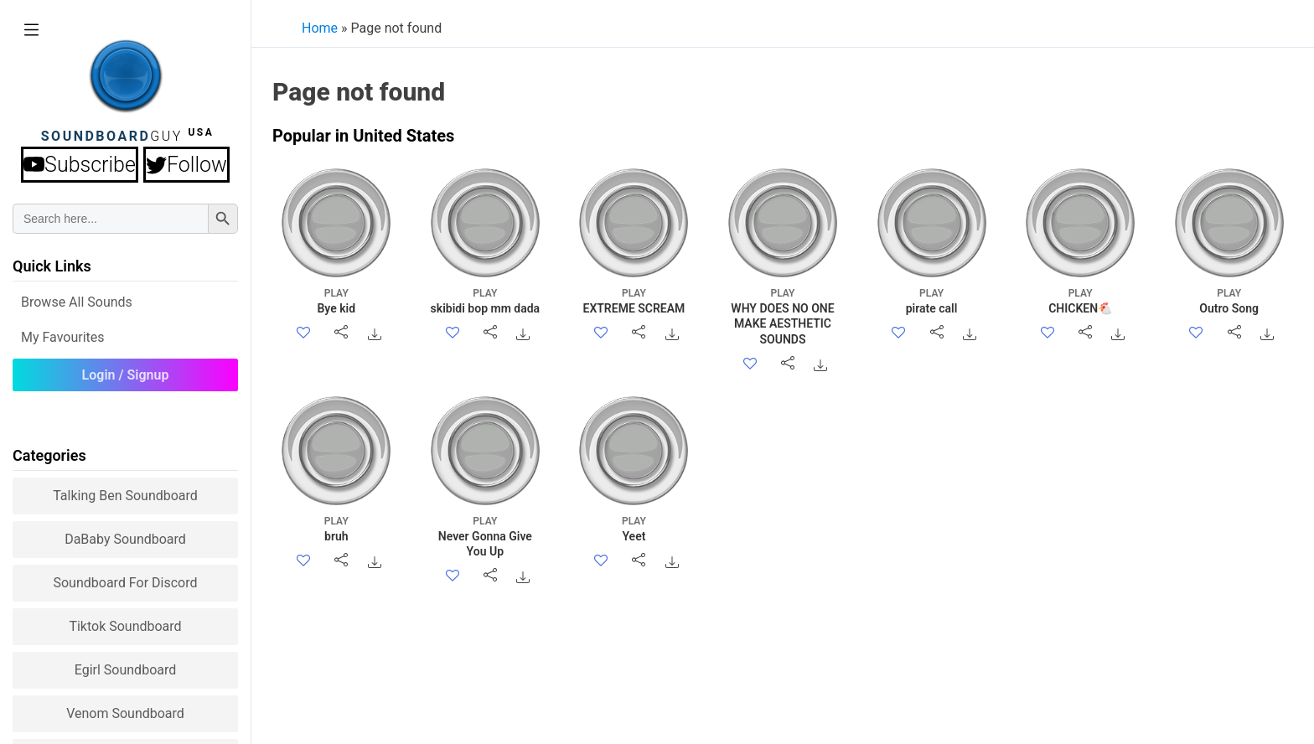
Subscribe (79, 164)
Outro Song (1229, 300)
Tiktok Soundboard (125, 626)
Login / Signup (125, 375)
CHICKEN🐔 (1080, 300)
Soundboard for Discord (125, 583)
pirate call (931, 300)
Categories (49, 455)
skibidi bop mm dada (484, 300)
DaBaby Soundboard (125, 539)
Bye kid (336, 300)
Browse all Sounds (76, 302)
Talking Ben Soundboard (125, 496)
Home (320, 28)
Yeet (634, 528)
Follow (186, 164)
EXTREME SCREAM (634, 300)
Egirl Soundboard (126, 670)
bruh (336, 528)
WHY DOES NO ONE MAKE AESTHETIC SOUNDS (782, 316)
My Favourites (63, 337)
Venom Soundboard (125, 713)
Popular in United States (363, 136)
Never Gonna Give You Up (484, 536)
